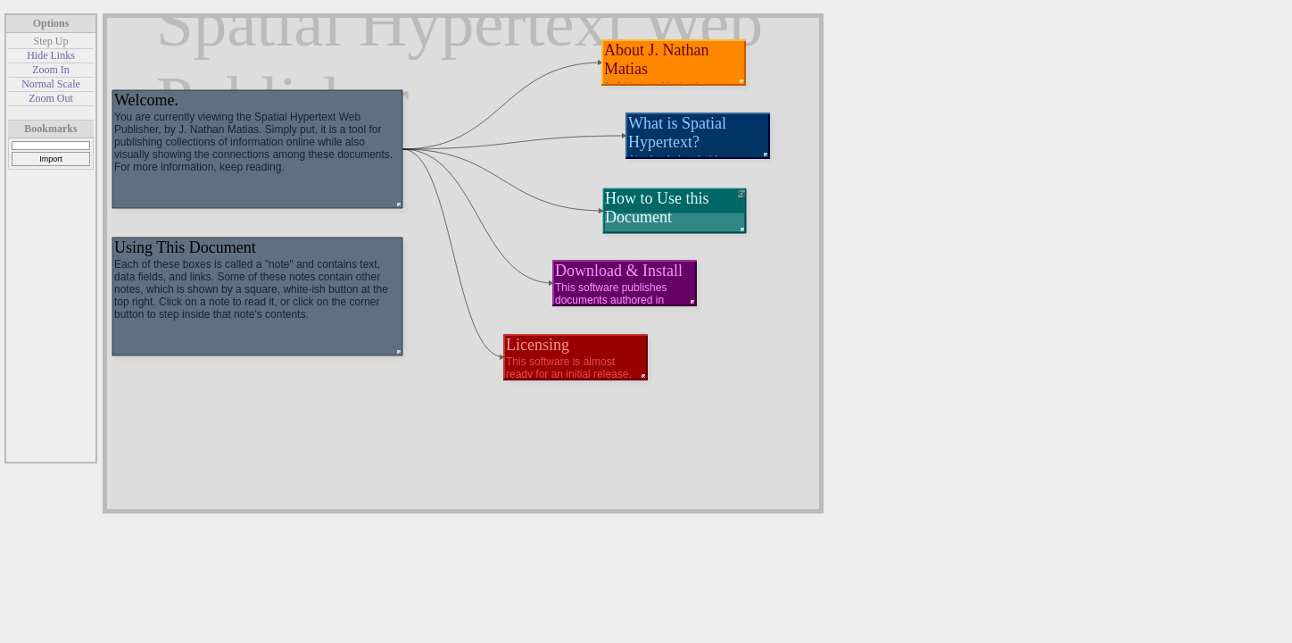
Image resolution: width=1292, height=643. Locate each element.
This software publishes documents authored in (611, 293)
